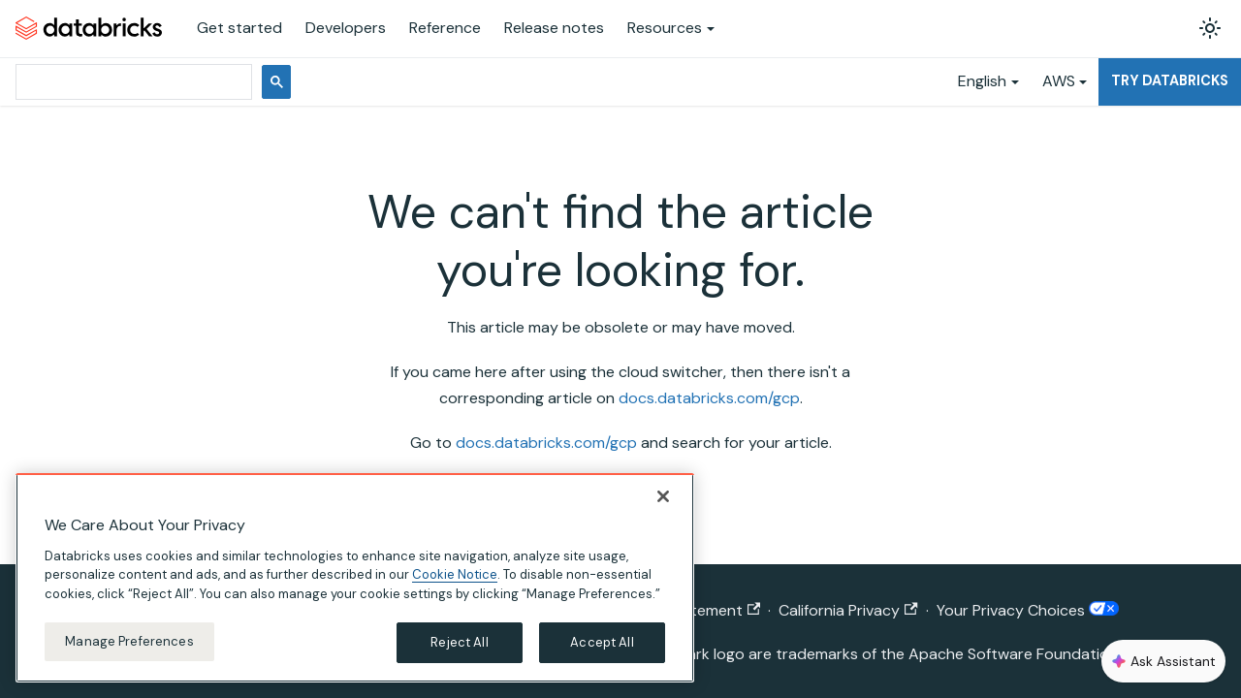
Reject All (459, 642)
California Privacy (848, 610)
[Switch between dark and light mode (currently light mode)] (1209, 28)
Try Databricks (1169, 80)
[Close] (663, 496)
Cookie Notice (454, 574)
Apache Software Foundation (1013, 654)
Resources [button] (664, 27)
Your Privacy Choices (1028, 610)
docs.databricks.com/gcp (709, 398)
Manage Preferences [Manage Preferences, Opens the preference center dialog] (129, 641)
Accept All (601, 642)
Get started (239, 27)
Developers (345, 27)
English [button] (982, 81)
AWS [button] (1058, 81)
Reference (445, 27)
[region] (355, 577)
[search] (132, 82)
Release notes (554, 27)
